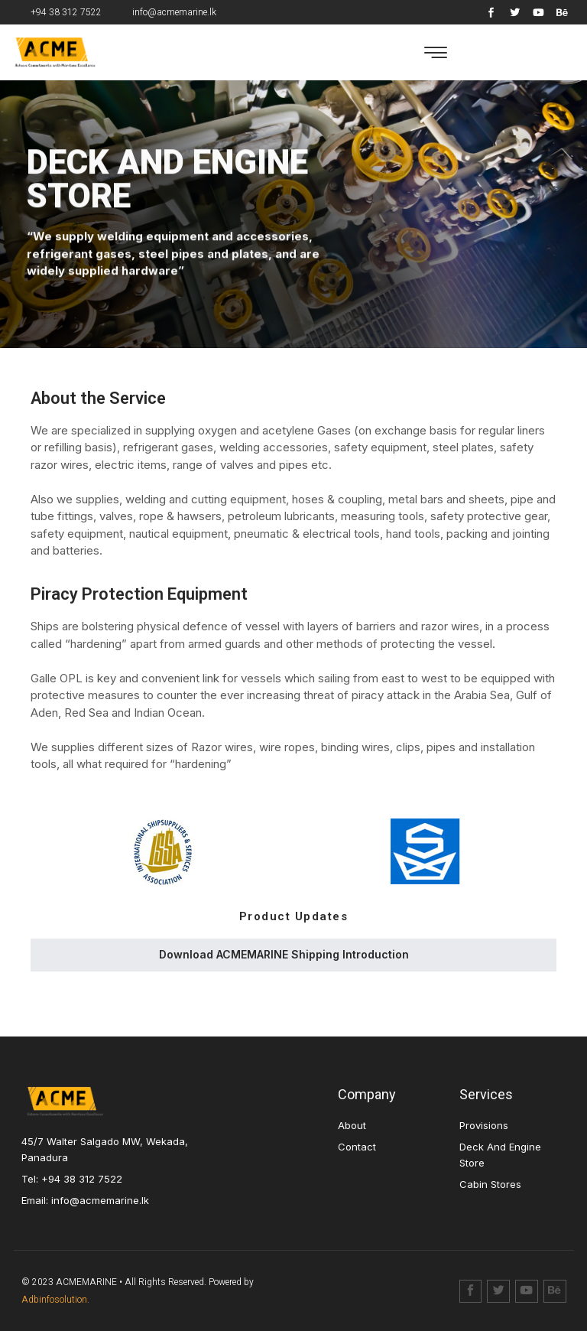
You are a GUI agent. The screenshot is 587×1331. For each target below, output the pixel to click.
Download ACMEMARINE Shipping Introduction (284, 954)
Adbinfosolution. (55, 1300)
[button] (436, 52)
